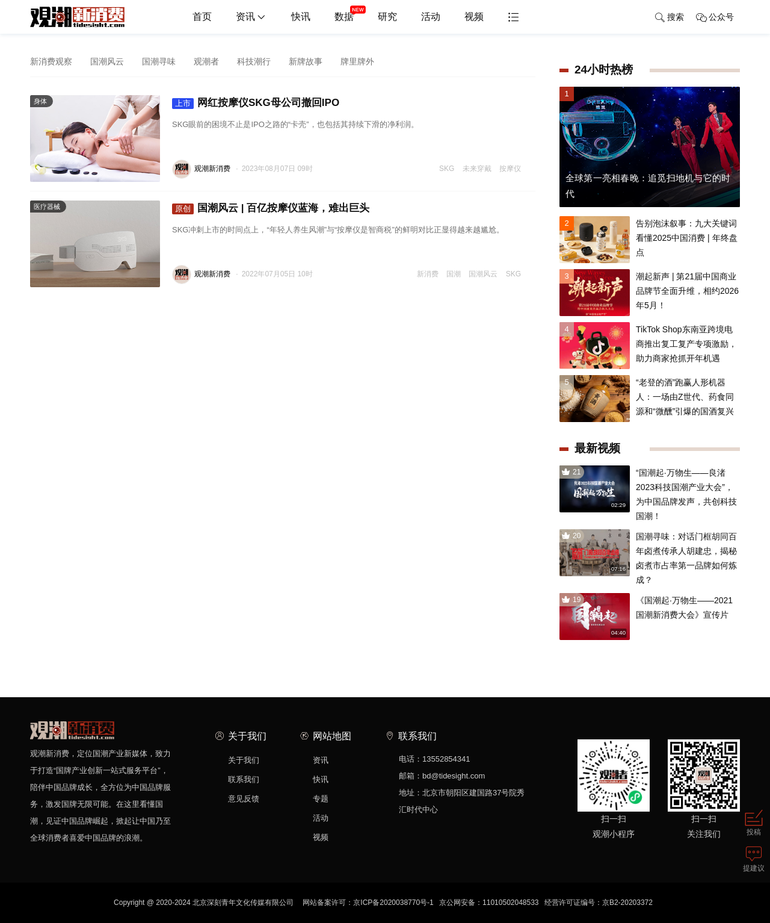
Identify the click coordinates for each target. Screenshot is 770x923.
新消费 (428, 274)
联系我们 (243, 779)
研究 (387, 16)
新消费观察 (51, 61)
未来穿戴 (477, 168)
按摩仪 (510, 168)
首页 (202, 16)
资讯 (251, 17)
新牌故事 (305, 61)
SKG (446, 168)
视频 (474, 16)
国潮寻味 (159, 61)
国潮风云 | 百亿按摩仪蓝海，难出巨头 (270, 208)
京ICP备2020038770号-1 (393, 902)
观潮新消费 (212, 168)
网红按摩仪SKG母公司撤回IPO (255, 103)
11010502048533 (510, 902)
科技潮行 (254, 61)
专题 (320, 798)
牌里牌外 (357, 61)
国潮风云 (107, 61)
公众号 (715, 17)
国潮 (453, 274)
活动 (430, 16)
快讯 (300, 16)
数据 (350, 12)
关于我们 (243, 760)
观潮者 (206, 61)
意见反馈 (243, 798)
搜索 (669, 17)
